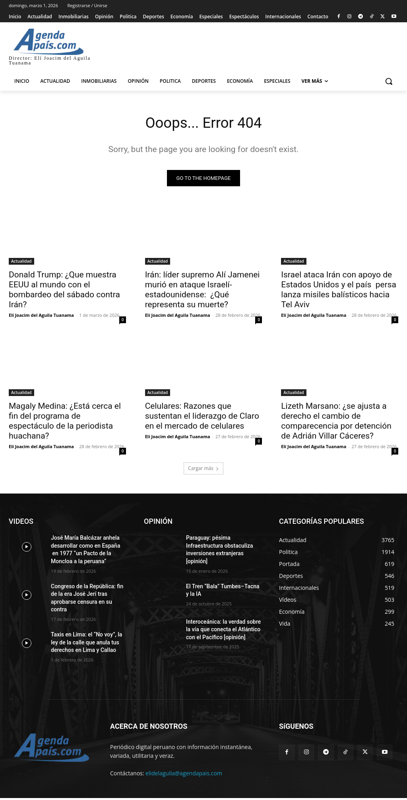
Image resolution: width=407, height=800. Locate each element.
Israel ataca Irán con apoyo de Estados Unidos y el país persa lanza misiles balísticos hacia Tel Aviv (338, 291)
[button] (388, 81)
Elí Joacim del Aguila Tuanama (41, 317)
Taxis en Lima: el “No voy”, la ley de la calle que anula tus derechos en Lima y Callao (86, 644)
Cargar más (203, 470)
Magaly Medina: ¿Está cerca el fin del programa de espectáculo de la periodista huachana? (65, 423)
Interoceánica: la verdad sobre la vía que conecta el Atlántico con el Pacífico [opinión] (223, 631)
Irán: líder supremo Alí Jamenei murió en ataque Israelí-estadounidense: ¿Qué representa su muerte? (202, 291)
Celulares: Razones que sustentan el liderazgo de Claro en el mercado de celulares (202, 418)
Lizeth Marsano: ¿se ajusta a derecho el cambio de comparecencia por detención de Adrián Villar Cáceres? (336, 423)
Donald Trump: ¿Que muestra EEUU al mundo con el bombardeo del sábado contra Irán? (64, 291)
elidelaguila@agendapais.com (183, 775)
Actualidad (21, 263)
